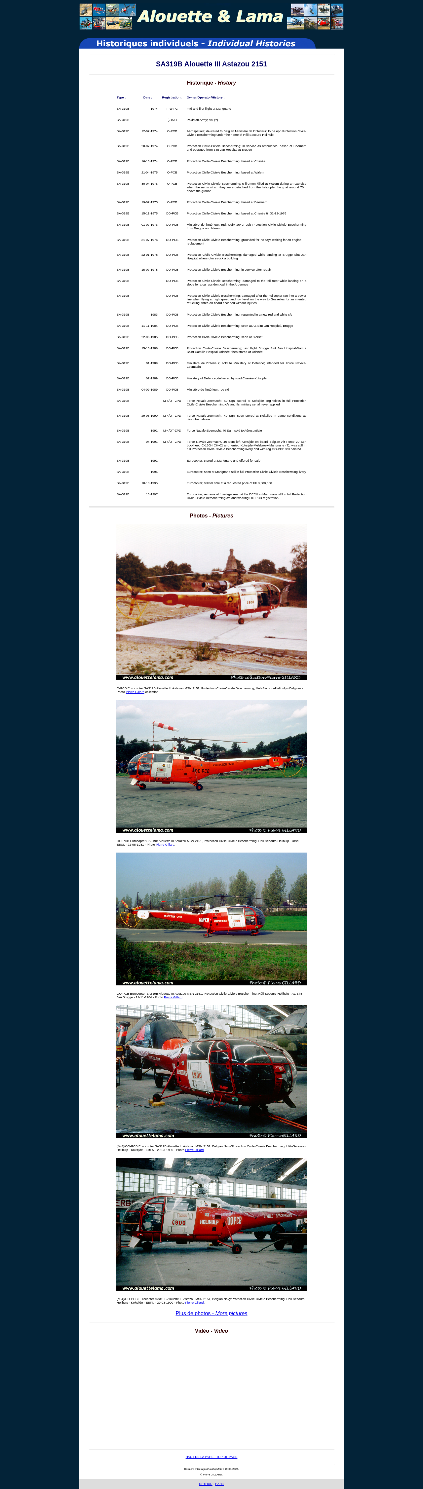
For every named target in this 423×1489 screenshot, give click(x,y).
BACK (219, 1484)
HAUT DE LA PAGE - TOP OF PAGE (212, 1457)
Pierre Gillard (135, 692)
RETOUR (205, 1484)
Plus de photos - (212, 1313)
